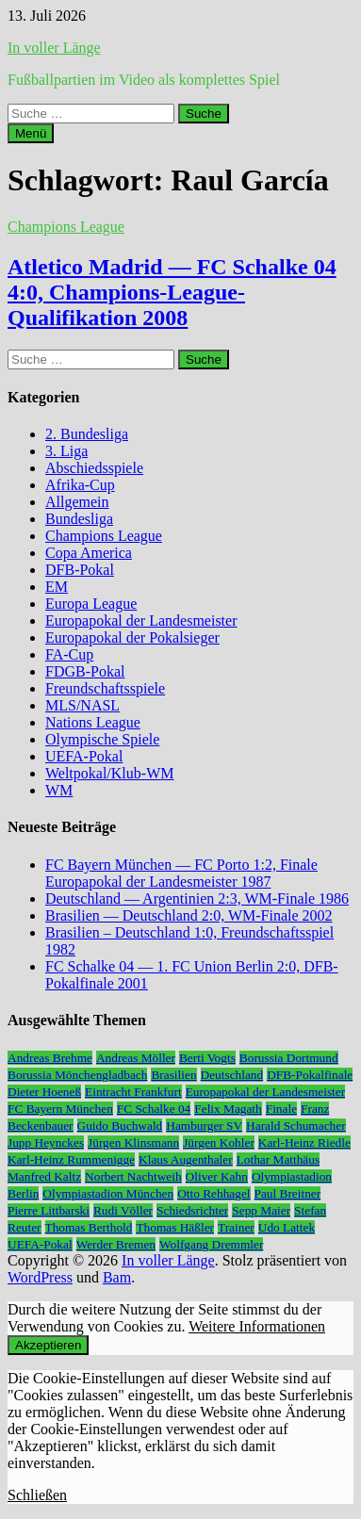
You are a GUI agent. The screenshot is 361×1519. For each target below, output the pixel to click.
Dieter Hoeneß (44, 1092)
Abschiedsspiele (94, 468)
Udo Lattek (286, 1227)
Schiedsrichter (192, 1210)
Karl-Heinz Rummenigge (71, 1159)
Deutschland (232, 1075)
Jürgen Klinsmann (133, 1142)
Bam (117, 1277)
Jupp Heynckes (46, 1142)
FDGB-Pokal (84, 671)
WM (59, 790)
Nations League (92, 722)
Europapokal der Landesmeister (141, 620)
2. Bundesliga (86, 434)
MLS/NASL (82, 705)
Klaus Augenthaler (186, 1159)
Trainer (236, 1227)
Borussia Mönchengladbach (77, 1075)
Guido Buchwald (120, 1126)
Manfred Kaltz (44, 1176)
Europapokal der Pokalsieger (132, 637)
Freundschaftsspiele (105, 688)
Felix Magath (227, 1109)
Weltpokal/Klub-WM (109, 773)
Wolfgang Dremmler (211, 1244)
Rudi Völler (123, 1210)
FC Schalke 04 (154, 1109)
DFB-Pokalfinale (310, 1075)
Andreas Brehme (50, 1058)
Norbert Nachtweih (133, 1176)
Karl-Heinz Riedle (304, 1142)
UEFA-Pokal (84, 756)
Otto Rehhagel (213, 1193)
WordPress (40, 1277)
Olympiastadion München (107, 1193)
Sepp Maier (261, 1210)
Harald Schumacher (295, 1126)
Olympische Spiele (102, 739)
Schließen (37, 1495)
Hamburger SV (204, 1126)
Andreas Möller (135, 1058)
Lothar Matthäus (278, 1159)
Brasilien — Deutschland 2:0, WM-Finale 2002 (189, 915)
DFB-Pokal (79, 570)
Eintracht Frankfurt (133, 1092)
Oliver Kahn (217, 1176)
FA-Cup (69, 654)
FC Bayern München (60, 1109)
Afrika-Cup (80, 485)
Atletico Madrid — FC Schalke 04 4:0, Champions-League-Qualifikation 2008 (172, 292)
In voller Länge (54, 48)
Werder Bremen (116, 1244)
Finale (281, 1109)
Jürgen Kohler (218, 1142)
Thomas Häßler (175, 1227)
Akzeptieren (48, 1345)
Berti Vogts (207, 1058)
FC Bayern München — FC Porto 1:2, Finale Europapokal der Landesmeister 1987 (181, 873)
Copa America (88, 553)
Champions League (66, 227)
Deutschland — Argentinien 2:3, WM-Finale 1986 (197, 898)
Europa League (91, 604)
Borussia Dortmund (288, 1058)
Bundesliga (79, 519)
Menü (30, 133)
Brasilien (173, 1075)
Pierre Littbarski (49, 1210)
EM (56, 587)
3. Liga (66, 451)
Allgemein (77, 502)
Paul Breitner (287, 1193)
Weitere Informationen (257, 1326)
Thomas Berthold (89, 1227)
